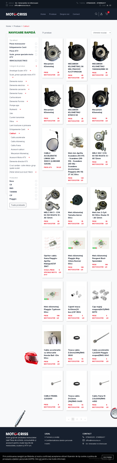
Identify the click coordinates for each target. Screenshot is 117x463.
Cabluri (13, 133)
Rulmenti (13, 109)
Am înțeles (107, 457)
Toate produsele (18, 205)
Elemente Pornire (17, 101)
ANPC (47, 444)
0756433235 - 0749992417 (96, 3)
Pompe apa (14, 105)
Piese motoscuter (17, 43)
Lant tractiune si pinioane (20, 125)
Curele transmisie (17, 117)
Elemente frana (16, 93)
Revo (12, 181)
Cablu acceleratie (18, 137)
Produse (52, 14)
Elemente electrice (17, 85)
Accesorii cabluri (17, 149)
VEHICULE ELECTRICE (18, 60)
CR (11, 184)
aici (40, 459)
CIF (11, 195)
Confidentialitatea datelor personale (58, 440)
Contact (76, 14)
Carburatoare (15, 97)
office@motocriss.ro (22, 5)
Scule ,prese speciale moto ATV (21, 55)
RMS (11, 188)
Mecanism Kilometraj (19, 153)
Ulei (11, 113)
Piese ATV (14, 51)
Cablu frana (16, 145)
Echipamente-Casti (18, 47)
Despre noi (64, 14)
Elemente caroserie (18, 89)
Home (43, 14)
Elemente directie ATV (19, 161)
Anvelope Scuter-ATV (18, 70)
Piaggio (13, 199)
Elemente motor (16, 81)
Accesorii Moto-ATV (18, 157)
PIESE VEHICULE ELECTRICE (21, 172)
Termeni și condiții (52, 437)
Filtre (12, 121)
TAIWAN (13, 192)
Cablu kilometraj (18, 141)
